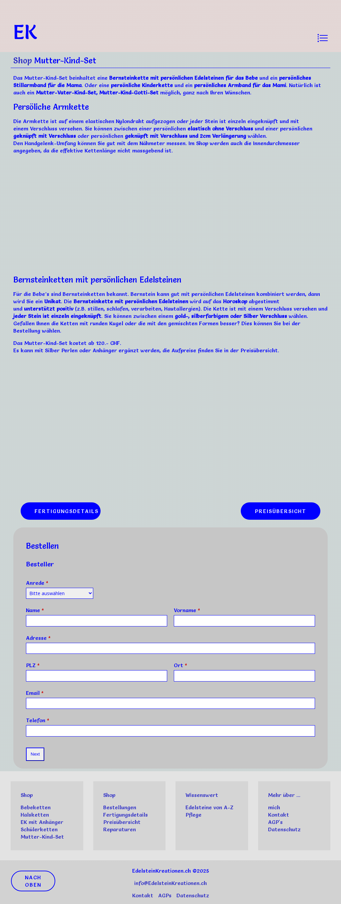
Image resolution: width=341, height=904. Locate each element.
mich (274, 807)
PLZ (33, 665)
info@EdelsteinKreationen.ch (170, 883)
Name (35, 610)
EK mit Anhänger (42, 822)
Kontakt (278, 814)
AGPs (164, 895)
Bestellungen (119, 807)
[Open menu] (323, 38)
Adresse (38, 637)
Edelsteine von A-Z (209, 807)
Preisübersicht (122, 822)
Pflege (193, 814)
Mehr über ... (284, 795)
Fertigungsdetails (125, 814)
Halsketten (35, 814)
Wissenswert (201, 795)
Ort (180, 665)
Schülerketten (39, 829)
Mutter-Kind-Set (42, 836)
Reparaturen (119, 829)
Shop (22, 60)
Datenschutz (284, 829)
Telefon (37, 720)
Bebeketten (36, 807)
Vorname (187, 610)
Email (35, 693)
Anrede (37, 582)
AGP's (275, 822)
